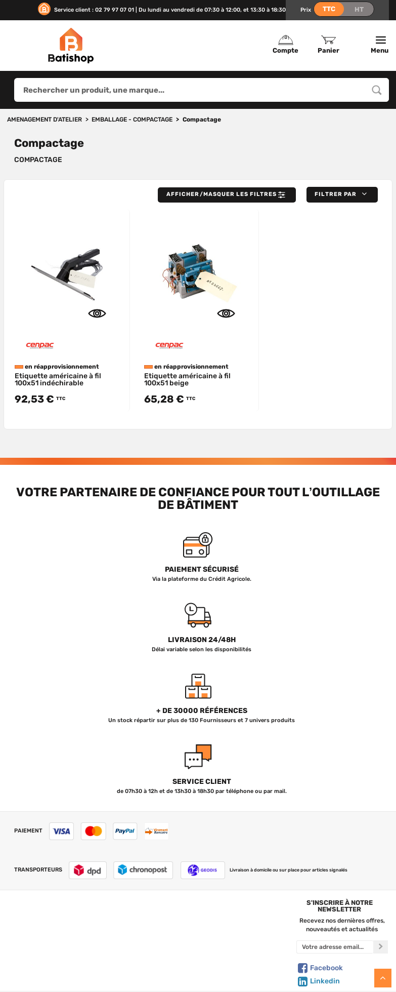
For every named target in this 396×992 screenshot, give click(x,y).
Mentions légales (52, 961)
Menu (381, 45)
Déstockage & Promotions (147, 971)
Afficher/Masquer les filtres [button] (226, 195)
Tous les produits (147, 919)
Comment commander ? (52, 981)
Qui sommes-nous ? (52, 919)
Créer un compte (245, 919)
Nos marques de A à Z (147, 929)
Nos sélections (147, 939)
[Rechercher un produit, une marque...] (377, 90)
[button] (342, 195)
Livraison (52, 971)
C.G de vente (52, 950)
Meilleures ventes (147, 961)
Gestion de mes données (245, 950)
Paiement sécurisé (245, 961)
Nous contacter (52, 929)
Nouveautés (147, 950)
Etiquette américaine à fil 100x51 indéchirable (58, 379)
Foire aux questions (52, 939)
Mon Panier (245, 929)
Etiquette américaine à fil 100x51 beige (187, 379)
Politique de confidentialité (244, 939)
